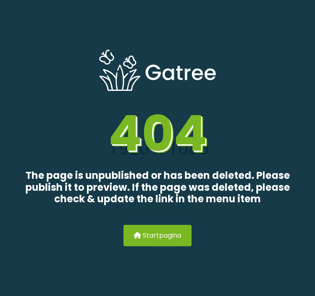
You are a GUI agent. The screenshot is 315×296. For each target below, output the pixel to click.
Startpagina (157, 235)
